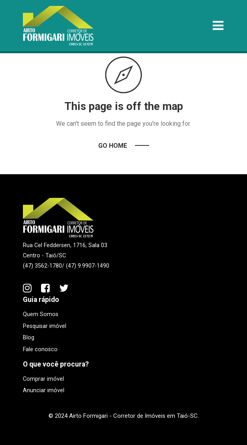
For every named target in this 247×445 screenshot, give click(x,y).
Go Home (112, 145)
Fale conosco (40, 349)
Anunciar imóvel (43, 390)
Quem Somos (40, 314)
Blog (28, 337)
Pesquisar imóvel (44, 326)
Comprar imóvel (43, 379)
